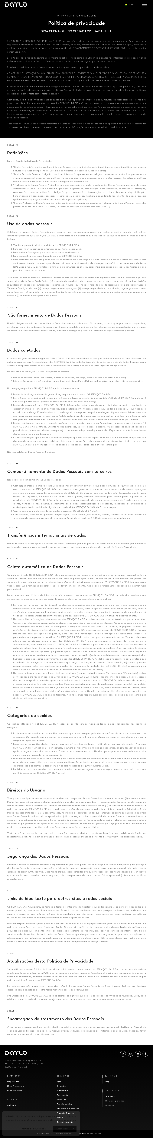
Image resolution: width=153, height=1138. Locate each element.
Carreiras (109, 1105)
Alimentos (61, 1086)
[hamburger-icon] (144, 4)
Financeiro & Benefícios (68, 1109)
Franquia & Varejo (65, 1113)
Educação (61, 1100)
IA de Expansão (14, 1091)
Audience (11, 1105)
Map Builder (13, 1082)
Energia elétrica (64, 1104)
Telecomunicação (65, 1122)
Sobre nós (110, 1096)
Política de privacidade (90, 1134)
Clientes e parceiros (114, 1101)
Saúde (60, 1118)
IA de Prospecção (15, 1086)
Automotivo (62, 1091)
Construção (62, 1095)
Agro (59, 1082)
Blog (107, 1082)
